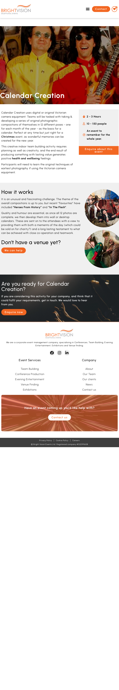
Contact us (89, 389)
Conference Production (29, 374)
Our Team (89, 374)
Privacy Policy (45, 440)
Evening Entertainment (29, 379)
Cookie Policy (62, 440)
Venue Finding (30, 384)
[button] (88, 9)
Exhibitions (30, 389)
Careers (76, 440)
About (89, 368)
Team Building (30, 368)
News (89, 384)
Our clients (89, 379)
